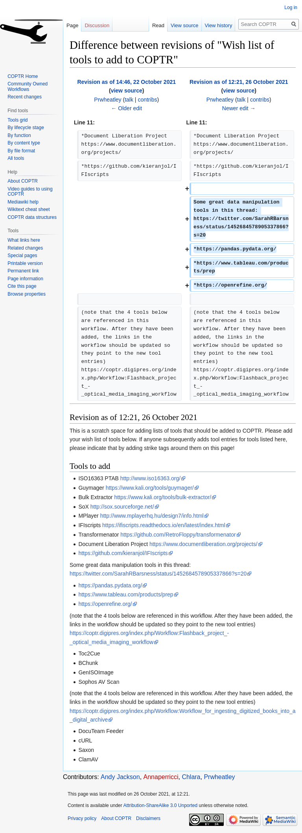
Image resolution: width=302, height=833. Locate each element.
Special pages (22, 255)
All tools (15, 158)
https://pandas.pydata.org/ (110, 585)
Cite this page (21, 286)
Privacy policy (82, 818)
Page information (25, 278)
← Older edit (126, 108)
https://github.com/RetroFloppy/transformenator (178, 534)
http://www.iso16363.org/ (150, 478)
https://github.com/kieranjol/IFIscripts (123, 553)
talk (129, 99)
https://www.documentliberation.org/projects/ (203, 544)
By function (19, 135)
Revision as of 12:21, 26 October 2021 (239, 82)
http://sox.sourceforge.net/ (122, 507)
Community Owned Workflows (27, 86)
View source (185, 25)
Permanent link (23, 271)
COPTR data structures (32, 217)
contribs (147, 99)
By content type (23, 143)
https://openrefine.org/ (105, 604)
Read (158, 25)
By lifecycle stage (25, 127)
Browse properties (26, 294)
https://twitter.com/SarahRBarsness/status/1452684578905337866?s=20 (158, 573)
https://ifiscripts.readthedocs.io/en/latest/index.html (163, 525)
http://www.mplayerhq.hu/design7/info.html (152, 516)
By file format (21, 151)
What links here (23, 240)
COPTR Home (22, 76)
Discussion (97, 25)
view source (126, 90)
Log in (290, 7)
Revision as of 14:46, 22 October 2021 (126, 82)
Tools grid (17, 120)
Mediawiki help (23, 202)
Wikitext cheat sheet (28, 209)
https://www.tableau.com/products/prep (125, 594)
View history (218, 25)
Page (72, 25)
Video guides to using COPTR (30, 191)
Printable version (24, 263)
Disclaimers (148, 818)
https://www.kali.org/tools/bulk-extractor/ (162, 497)
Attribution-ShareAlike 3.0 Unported (160, 805)
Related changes (25, 248)
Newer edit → (239, 108)
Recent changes (24, 97)
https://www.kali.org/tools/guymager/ (150, 488)
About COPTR (22, 181)
